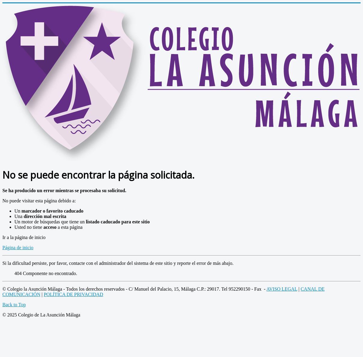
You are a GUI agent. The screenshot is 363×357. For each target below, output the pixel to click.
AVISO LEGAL (282, 289)
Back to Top (14, 304)
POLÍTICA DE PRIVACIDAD (73, 294)
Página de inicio (17, 247)
